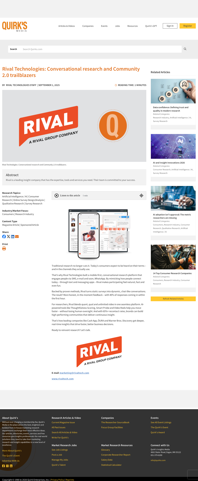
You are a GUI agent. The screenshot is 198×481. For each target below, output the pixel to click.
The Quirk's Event (11, 455)
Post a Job (57, 454)
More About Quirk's (12, 450)
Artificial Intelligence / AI (14, 196)
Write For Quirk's (60, 437)
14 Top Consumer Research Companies (172, 273)
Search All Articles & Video (64, 432)
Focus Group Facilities (112, 427)
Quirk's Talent (59, 464)
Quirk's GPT (151, 25)
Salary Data (106, 459)
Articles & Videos (66, 25)
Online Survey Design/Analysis (28, 200)
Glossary (105, 449)
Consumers (8, 214)
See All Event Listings (161, 422)
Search (13, 49)
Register (187, 25)
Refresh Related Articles (173, 298)
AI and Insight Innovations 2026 (169, 162)
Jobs (117, 25)
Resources (132, 25)
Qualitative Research (13, 203)
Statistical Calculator (111, 464)
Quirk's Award (158, 432)
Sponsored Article (30, 224)
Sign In (170, 25)
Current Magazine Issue (63, 422)
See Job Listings (60, 449)
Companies (88, 25)
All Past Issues (58, 427)
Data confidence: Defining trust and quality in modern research (170, 109)
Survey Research (33, 203)
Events (104, 25)
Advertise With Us (10, 460)
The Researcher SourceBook (115, 422)
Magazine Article (10, 224)
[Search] (101, 49)
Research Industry (24, 214)
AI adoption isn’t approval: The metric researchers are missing (172, 216)
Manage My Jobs (60, 459)
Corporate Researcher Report (115, 454)
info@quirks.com (158, 460)
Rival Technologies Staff (21, 85)
